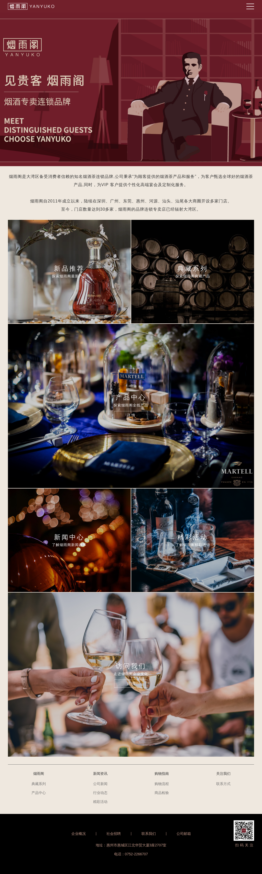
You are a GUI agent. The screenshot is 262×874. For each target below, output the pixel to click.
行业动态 (100, 793)
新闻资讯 (100, 773)
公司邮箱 (184, 834)
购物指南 (162, 773)
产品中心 (38, 793)
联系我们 (148, 834)
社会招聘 (113, 834)
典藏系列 (38, 784)
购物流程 (162, 784)
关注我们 (223, 773)
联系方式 (223, 784)
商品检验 (162, 793)
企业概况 (78, 834)
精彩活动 (100, 802)
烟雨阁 (38, 773)
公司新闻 (100, 784)
